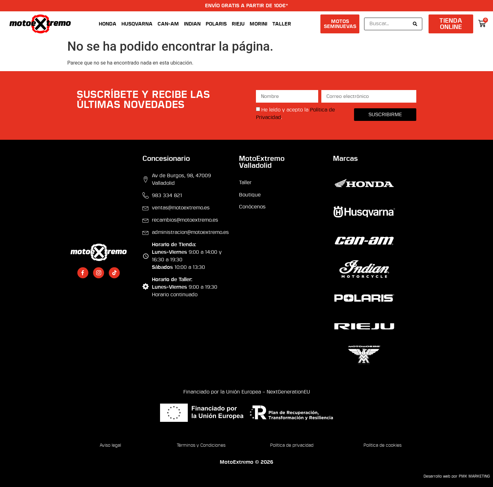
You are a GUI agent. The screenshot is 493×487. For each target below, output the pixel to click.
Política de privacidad (291, 446)
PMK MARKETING (474, 476)
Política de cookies (382, 446)
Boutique (250, 194)
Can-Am (168, 23)
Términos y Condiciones (201, 446)
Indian (192, 23)
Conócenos (252, 206)
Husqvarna (136, 23)
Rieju (238, 23)
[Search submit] (415, 24)
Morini (258, 23)
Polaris (216, 23)
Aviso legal (110, 446)
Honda (107, 23)
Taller (281, 23)
